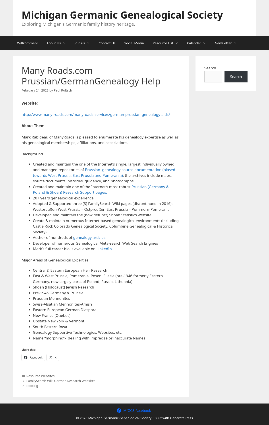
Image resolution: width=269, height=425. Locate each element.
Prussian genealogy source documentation (124, 169)
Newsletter (228, 43)
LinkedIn (104, 248)
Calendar (198, 43)
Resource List (168, 43)
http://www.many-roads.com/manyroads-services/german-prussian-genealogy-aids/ (96, 114)
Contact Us (107, 43)
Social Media (134, 43)
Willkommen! (27, 43)
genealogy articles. (89, 237)
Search (210, 67)
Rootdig (32, 386)
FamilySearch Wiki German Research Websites (60, 381)
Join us (84, 43)
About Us (58, 43)
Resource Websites (40, 376)
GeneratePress (181, 418)
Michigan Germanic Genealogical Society (122, 14)
